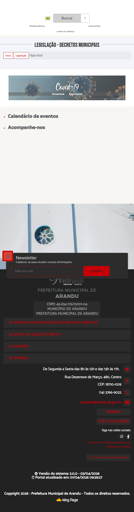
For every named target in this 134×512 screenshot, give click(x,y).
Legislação (21, 55)
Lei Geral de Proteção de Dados (108, 457)
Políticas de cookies (118, 446)
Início (8, 55)
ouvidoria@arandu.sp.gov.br (100, 402)
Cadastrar (96, 271)
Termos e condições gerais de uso (109, 442)
